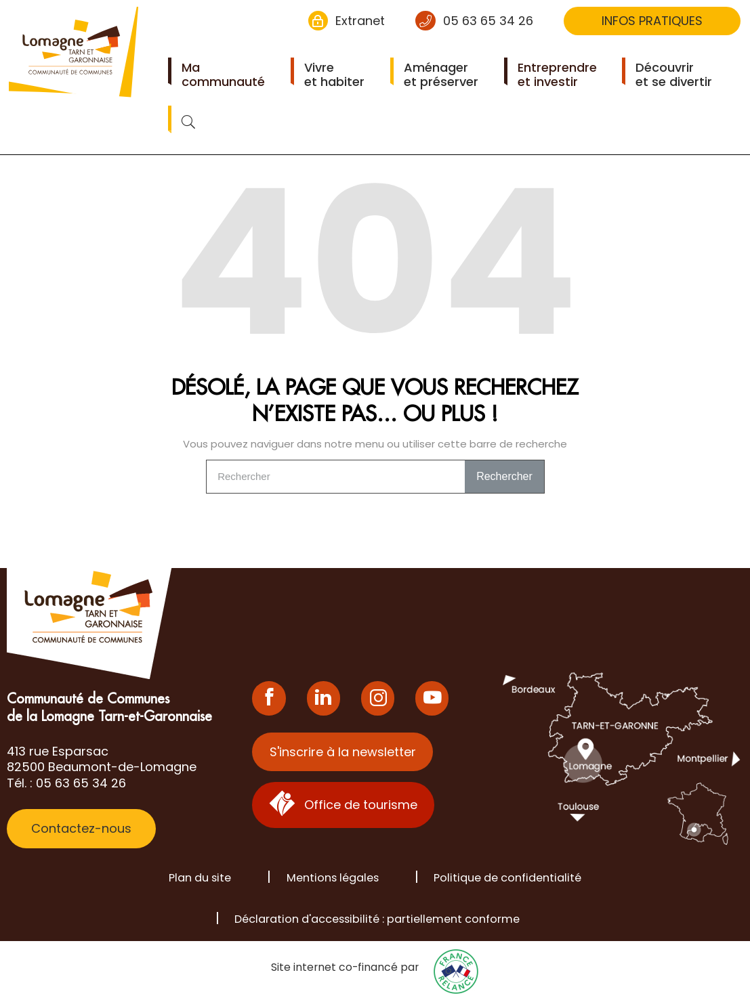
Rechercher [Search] (504, 476)
